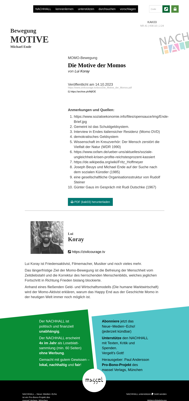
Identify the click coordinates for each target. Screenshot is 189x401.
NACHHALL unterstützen (138, 394)
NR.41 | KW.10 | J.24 (152, 25)
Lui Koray (82, 71)
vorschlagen (128, 9)
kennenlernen (65, 9)
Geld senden (160, 394)
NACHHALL (43, 9)
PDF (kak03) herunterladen (90, 202)
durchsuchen (107, 9)
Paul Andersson (136, 360)
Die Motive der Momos (97, 65)
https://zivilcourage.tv (88, 252)
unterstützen (86, 9)
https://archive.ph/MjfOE (83, 91)
